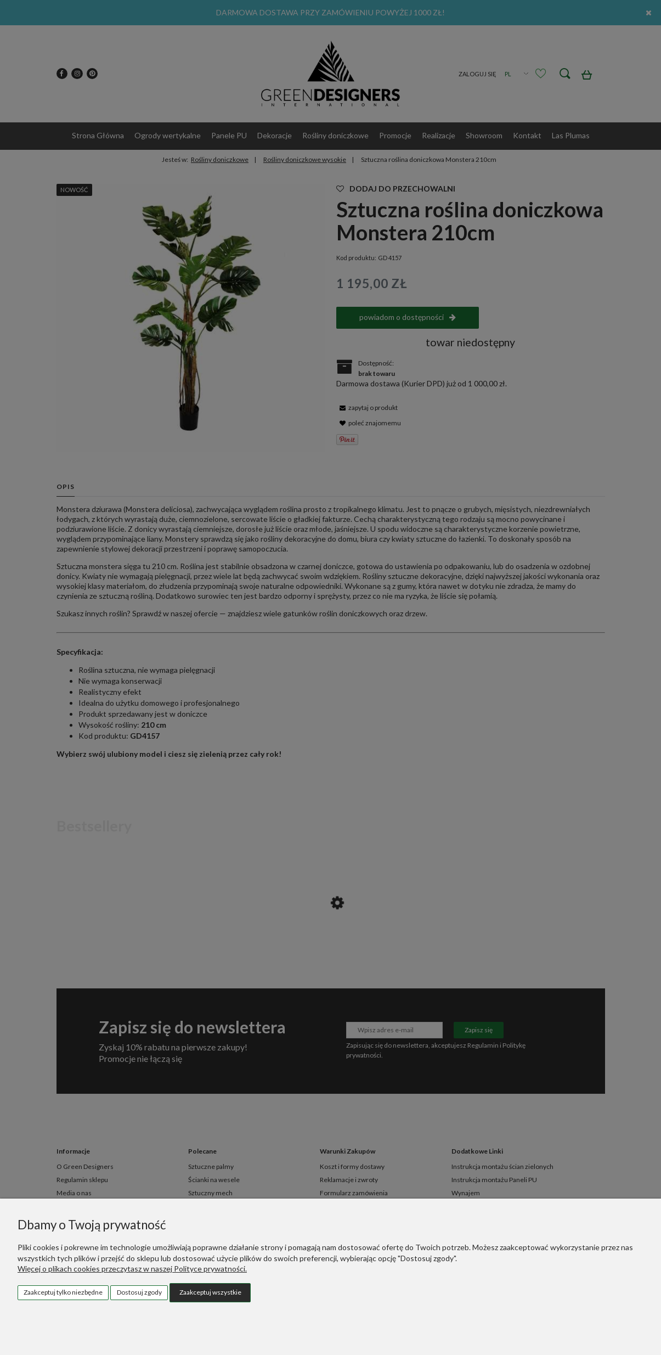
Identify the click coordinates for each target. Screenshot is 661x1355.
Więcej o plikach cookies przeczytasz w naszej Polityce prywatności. (132, 1268)
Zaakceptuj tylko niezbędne (63, 1292)
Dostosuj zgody (139, 1292)
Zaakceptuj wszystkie (210, 1292)
